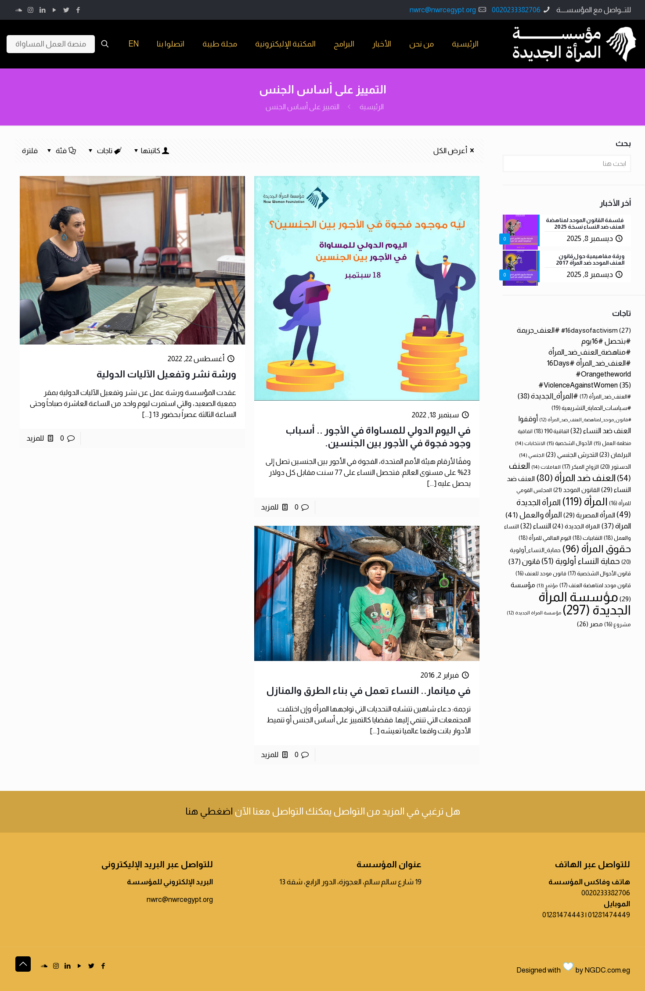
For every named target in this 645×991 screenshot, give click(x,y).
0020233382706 (516, 10)
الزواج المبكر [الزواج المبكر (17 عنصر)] (580, 466)
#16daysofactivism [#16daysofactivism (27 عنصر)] (596, 330)
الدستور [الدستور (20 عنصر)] (615, 466)
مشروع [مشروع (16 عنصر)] (617, 624)
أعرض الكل (455, 151)
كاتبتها (151, 151)
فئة (61, 151)
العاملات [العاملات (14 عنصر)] (546, 467)
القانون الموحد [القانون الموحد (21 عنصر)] (576, 489)
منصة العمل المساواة (50, 43)
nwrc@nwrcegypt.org (443, 10)
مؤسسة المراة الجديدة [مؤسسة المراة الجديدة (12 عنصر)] (534, 612)
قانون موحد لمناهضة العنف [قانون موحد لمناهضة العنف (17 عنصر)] (595, 585)
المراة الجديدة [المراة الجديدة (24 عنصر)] (576, 526)
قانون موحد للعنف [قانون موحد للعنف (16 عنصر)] (540, 574)
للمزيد (269, 507)
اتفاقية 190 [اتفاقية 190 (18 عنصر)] (551, 431)
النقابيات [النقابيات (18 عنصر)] (587, 538)
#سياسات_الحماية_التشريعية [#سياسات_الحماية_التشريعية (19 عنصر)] (591, 408)
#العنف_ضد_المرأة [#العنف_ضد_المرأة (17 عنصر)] (605, 396)
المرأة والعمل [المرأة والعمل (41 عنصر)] (533, 514)
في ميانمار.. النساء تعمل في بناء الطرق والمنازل (368, 690)
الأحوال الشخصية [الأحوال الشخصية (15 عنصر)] (569, 443)
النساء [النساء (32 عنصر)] (535, 526)
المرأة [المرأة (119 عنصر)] (585, 501)
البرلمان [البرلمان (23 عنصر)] (615, 454)
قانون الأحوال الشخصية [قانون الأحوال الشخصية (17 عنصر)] (599, 573)
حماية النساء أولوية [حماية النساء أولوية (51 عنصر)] (580, 561)
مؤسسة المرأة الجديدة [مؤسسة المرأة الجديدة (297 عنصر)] (584, 603)
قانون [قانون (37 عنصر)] (524, 561)
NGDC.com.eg (607, 970)
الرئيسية (372, 107)
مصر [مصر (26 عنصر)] (590, 624)
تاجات (104, 151)
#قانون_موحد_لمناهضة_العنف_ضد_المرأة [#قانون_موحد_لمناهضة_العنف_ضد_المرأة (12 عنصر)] (585, 419)
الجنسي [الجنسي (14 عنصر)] (531, 455)
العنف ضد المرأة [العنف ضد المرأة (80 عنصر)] (576, 477)
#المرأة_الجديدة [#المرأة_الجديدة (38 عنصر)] (547, 395)
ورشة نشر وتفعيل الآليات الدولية (166, 374)
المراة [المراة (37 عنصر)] (616, 526)
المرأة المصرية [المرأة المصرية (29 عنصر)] (589, 515)
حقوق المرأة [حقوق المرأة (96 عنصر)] (596, 548)
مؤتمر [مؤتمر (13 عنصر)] (547, 585)
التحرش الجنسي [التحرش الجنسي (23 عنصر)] (572, 454)
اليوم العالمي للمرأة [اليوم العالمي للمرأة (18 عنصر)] (545, 538)
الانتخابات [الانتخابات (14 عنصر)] (530, 443)
